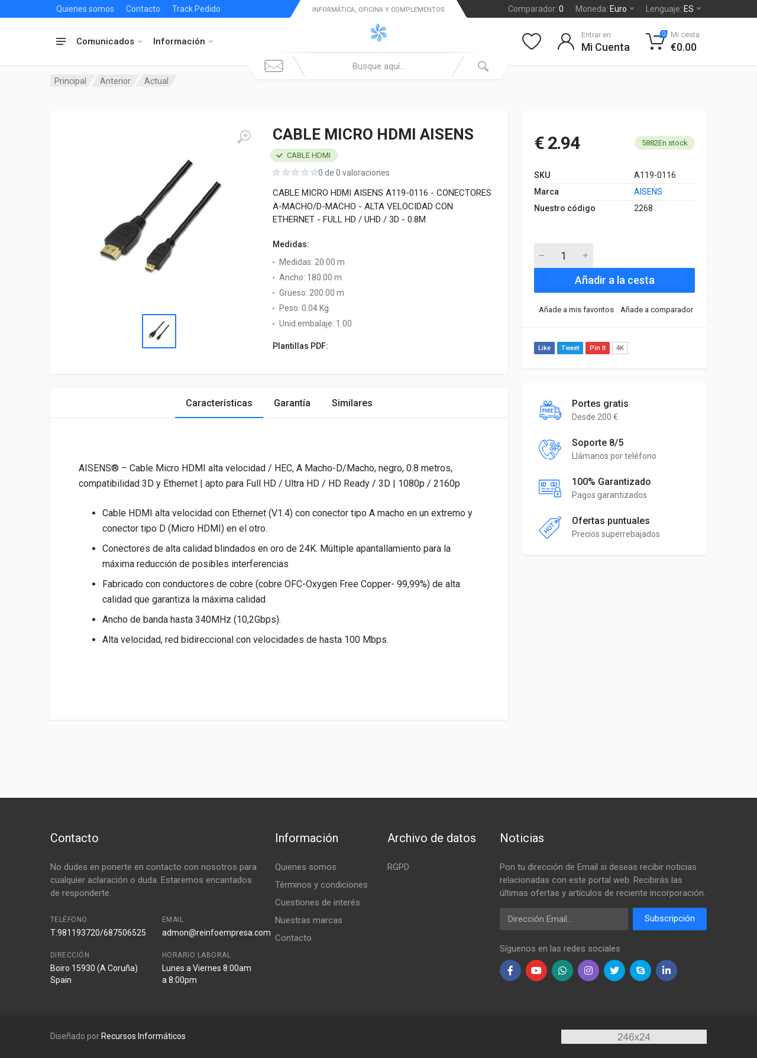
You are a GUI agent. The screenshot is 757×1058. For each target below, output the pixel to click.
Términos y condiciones (321, 884)
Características (219, 403)
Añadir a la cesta (615, 280)
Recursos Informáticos (143, 1036)
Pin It (598, 348)
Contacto (143, 9)
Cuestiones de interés (317, 902)
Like (544, 348)
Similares (352, 403)
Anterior (115, 81)
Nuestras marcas (308, 920)
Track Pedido (196, 9)
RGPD (398, 867)
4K (620, 348)
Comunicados (109, 41)
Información (183, 41)
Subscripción (670, 918)
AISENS (648, 191)
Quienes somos (85, 9)
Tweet (570, 348)
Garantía (292, 403)
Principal (70, 81)
